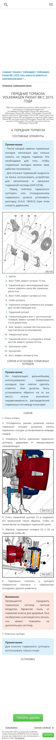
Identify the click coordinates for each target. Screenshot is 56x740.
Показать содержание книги (17, 85)
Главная (6, 71)
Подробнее (19, 738)
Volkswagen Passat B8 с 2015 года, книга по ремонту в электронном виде (25, 75)
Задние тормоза (42, 727)
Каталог (17, 71)
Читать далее (28, 717)
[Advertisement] (28, 39)
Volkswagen (29, 71)
